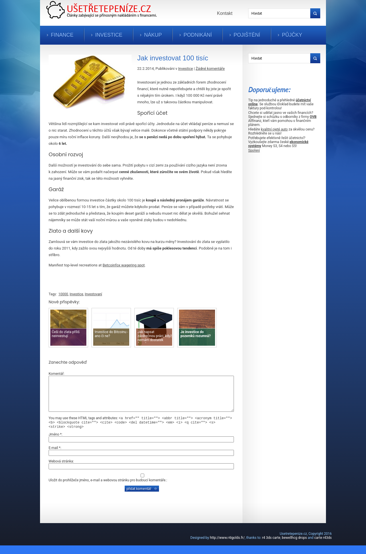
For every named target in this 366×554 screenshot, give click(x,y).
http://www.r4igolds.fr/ (227, 546)
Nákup (153, 35)
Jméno (55, 443)
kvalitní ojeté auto (274, 129)
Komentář (56, 374)
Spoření (254, 151)
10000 (63, 294)
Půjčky (292, 35)
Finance (62, 35)
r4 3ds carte (271, 546)
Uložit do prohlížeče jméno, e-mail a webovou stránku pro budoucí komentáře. (107, 489)
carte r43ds (323, 546)
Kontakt (224, 13)
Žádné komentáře (210, 68)
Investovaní (93, 294)
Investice (108, 35)
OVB (313, 117)
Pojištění (247, 35)
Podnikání (198, 35)
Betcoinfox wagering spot (124, 265)
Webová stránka (61, 470)
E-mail (54, 456)
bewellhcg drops (294, 546)
